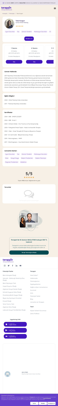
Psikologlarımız (35, 281)
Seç (14, 62)
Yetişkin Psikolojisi (40, 158)
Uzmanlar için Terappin (37, 302)
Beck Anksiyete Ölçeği (9, 275)
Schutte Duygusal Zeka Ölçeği (12, 292)
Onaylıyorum (51, 403)
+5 (50, 31)
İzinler (34, 403)
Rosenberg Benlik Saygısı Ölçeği (12, 295)
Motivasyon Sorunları (40, 31)
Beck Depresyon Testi (9, 283)
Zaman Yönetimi (27, 31)
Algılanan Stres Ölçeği (9, 307)
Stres (6, 158)
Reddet (43, 403)
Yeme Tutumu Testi (8, 304)
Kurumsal (33, 290)
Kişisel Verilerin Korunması (38, 310)
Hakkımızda (34, 278)
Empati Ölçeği (7, 301)
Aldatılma (23, 162)
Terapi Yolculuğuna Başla (29, 252)
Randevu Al (29, 38)
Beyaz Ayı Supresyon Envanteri (12, 298)
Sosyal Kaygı (15, 158)
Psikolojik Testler (35, 296)
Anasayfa (4, 13)
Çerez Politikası (34, 313)
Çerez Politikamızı (47, 398)
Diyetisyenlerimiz (35, 284)
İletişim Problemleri (27, 158)
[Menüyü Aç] (55, 8)
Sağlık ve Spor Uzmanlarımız (39, 287)
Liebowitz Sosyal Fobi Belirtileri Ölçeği (14, 310)
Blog (31, 299)
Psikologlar (12, 13)
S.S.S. (31, 293)
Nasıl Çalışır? (34, 275)
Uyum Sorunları (10, 31)
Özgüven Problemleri (11, 162)
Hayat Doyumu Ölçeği (9, 286)
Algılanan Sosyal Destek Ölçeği (12, 289)
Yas (18, 31)
